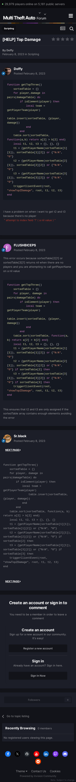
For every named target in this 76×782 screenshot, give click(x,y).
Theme (21, 771)
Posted (29, 73)
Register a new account (38, 648)
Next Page (13, 449)
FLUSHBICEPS (25, 245)
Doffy (10, 50)
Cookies (55, 771)
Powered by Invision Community (38, 776)
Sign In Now (38, 675)
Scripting (33, 54)
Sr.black (20, 436)
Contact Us (38, 771)
